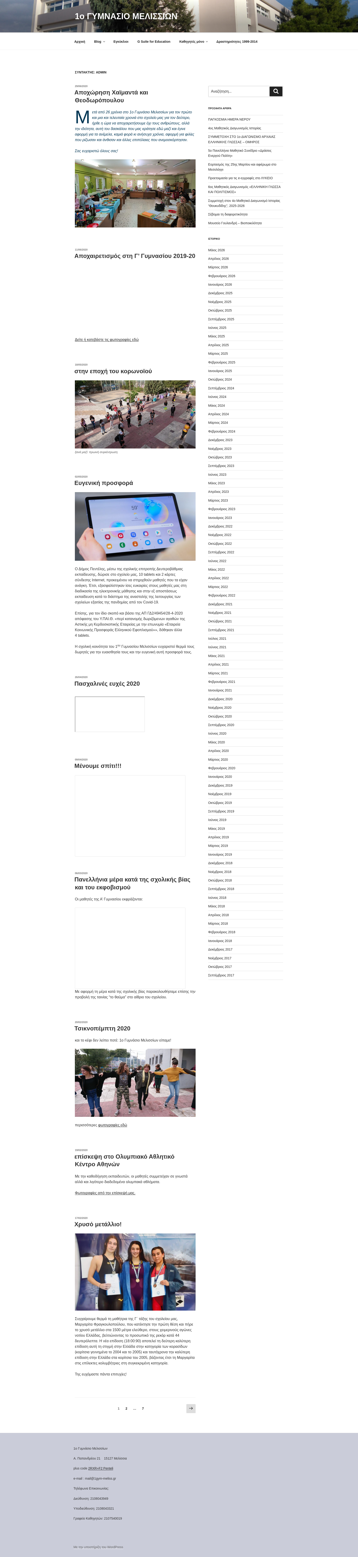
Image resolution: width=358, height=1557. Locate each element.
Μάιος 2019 (216, 828)
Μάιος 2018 (216, 905)
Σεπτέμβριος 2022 (221, 551)
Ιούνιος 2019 (217, 819)
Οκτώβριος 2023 (220, 456)
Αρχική (79, 41)
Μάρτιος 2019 (218, 845)
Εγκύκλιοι (120, 41)
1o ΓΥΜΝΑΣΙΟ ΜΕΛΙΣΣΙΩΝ (126, 16)
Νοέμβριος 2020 (220, 707)
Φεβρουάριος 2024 (221, 431)
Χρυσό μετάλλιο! (98, 1223)
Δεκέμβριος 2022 (220, 525)
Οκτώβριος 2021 (220, 620)
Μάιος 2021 (216, 655)
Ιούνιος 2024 (217, 396)
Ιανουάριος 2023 (220, 517)
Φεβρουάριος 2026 (221, 275)
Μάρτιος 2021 (218, 672)
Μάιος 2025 (216, 335)
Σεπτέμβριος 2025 (221, 318)
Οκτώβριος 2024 (220, 379)
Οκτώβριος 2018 (220, 879)
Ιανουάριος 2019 (220, 854)
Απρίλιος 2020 (218, 750)
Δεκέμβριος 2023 (220, 439)
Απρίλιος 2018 (218, 914)
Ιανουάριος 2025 (220, 370)
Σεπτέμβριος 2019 (221, 810)
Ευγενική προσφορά (103, 482)
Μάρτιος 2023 (218, 500)
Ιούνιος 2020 (217, 733)
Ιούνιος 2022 (217, 560)
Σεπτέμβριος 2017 (221, 974)
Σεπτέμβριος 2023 (221, 465)
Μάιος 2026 (216, 249)
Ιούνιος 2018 (217, 897)
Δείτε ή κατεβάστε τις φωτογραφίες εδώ (107, 339)
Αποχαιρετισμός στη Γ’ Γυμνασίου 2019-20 (134, 255)
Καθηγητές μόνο (193, 41)
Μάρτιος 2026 (218, 266)
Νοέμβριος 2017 (220, 957)
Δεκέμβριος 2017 (220, 949)
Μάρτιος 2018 (218, 923)
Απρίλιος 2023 (218, 491)
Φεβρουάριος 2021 (221, 681)
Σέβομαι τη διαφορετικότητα (228, 213)
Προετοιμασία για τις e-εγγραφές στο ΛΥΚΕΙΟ (240, 177)
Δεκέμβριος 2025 (220, 292)
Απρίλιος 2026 (218, 258)
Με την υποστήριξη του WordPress (98, 1546)
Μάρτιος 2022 (218, 586)
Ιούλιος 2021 (217, 638)
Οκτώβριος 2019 (220, 802)
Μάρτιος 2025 (218, 353)
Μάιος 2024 (216, 405)
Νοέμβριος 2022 (220, 534)
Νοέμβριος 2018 (220, 871)
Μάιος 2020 (216, 741)
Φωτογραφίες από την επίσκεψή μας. (105, 1192)
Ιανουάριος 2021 (220, 689)
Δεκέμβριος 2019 (220, 785)
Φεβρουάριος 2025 (221, 362)
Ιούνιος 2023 (217, 474)
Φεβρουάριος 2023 (221, 508)
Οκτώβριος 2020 (220, 716)
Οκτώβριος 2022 (220, 543)
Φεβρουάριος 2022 (221, 595)
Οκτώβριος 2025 (220, 310)
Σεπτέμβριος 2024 (221, 387)
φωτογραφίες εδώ (112, 1124)
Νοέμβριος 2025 (220, 301)
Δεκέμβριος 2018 (220, 862)
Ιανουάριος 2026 (220, 284)
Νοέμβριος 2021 (220, 612)
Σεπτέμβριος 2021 (221, 629)
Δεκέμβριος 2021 (220, 603)
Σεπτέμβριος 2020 (221, 724)
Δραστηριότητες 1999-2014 (236, 41)
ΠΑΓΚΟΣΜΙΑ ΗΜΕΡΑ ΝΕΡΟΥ (229, 119)
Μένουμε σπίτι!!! (97, 765)
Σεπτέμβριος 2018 (221, 888)
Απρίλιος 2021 (218, 664)
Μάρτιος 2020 (218, 759)
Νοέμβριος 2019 (220, 793)
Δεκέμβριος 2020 (220, 698)
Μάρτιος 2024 (218, 422)
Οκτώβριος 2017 (220, 966)
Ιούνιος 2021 (217, 646)
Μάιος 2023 (216, 482)
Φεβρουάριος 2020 (221, 767)
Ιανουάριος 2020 (220, 776)
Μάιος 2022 (216, 569)
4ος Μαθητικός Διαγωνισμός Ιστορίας (234, 127)
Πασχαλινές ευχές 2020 (107, 682)
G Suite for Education (153, 41)
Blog (100, 41)
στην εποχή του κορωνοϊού (113, 370)
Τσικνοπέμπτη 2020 (102, 1027)
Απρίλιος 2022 (218, 577)
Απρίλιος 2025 (218, 344)
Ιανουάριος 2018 (220, 940)
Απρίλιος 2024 (218, 413)
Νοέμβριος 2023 (220, 448)
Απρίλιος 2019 (218, 836)
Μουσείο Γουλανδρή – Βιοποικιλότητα (235, 222)
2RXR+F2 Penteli (100, 1467)
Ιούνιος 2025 (217, 327)
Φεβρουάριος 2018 (221, 931)
